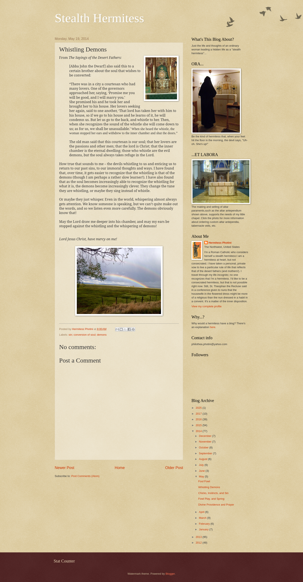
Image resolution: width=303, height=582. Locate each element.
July (201, 464)
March (203, 517)
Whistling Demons (209, 487)
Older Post (174, 468)
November (205, 441)
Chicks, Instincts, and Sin (213, 493)
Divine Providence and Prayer (216, 504)
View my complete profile (206, 306)
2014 (199, 431)
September (206, 453)
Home (120, 468)
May (202, 476)
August (203, 459)
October (204, 447)
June (202, 470)
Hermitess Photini (220, 242)
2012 (199, 542)
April (202, 512)
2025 (199, 407)
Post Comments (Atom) (85, 476)
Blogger (170, 573)
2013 (199, 537)
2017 (199, 413)
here (212, 327)
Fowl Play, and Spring (211, 498)
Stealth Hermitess (99, 18)
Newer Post (64, 468)
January (204, 529)
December (205, 435)
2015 (199, 425)
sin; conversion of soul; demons (87, 334)
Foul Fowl (204, 481)
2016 (199, 419)
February (204, 523)
